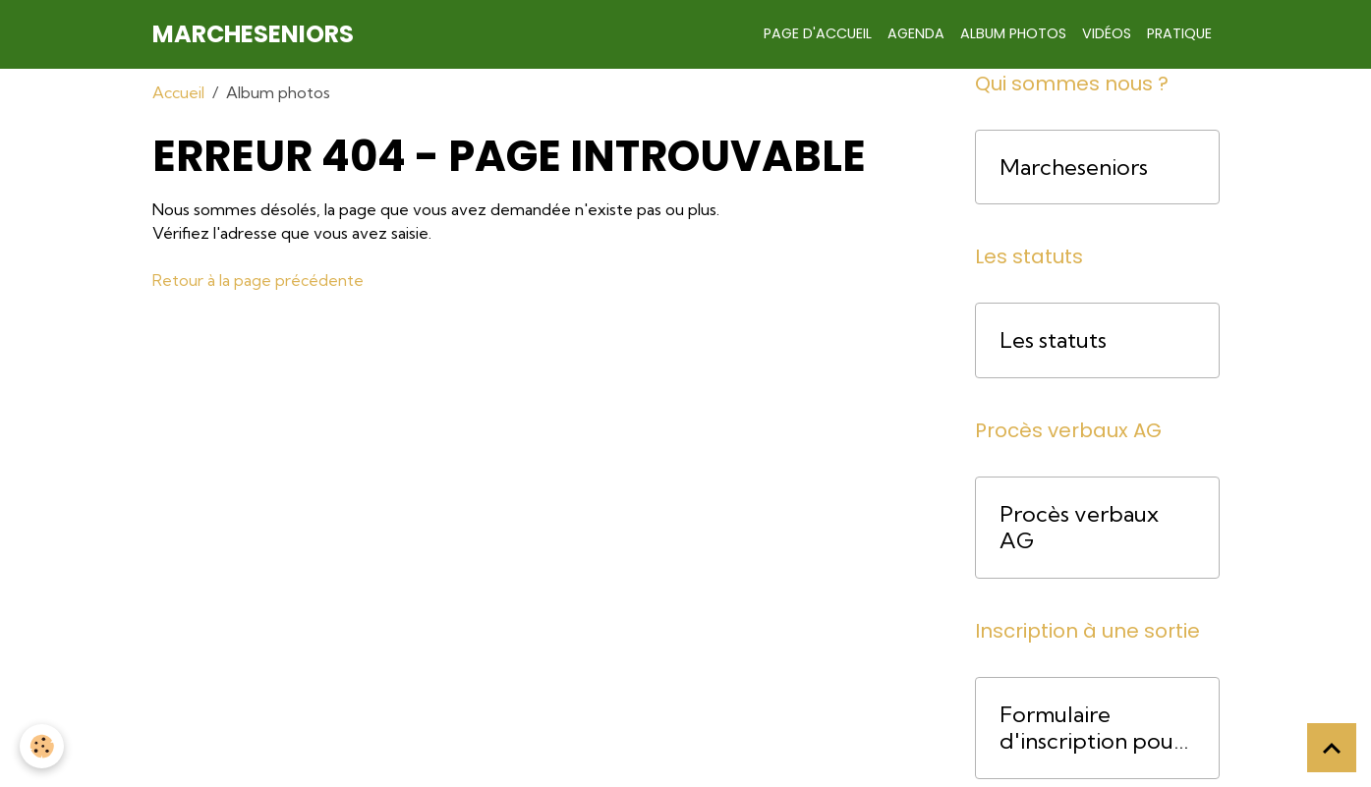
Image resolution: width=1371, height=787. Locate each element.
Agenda (915, 33)
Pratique (1179, 33)
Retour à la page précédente (258, 280)
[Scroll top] (1331, 747)
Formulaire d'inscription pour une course (1091, 728)
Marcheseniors (1074, 167)
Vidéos (1106, 33)
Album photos (1013, 33)
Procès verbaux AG (1079, 527)
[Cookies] (42, 746)
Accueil (178, 92)
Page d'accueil (818, 33)
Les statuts (1053, 340)
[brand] (253, 34)
